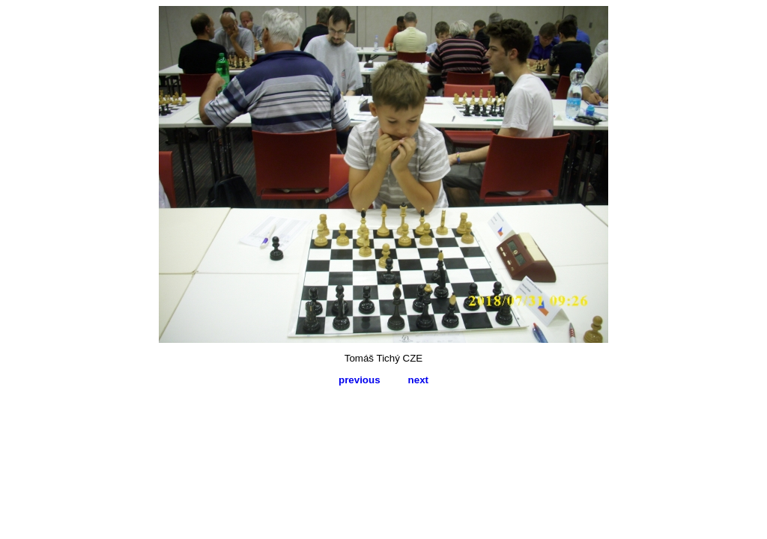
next (418, 380)
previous (360, 380)
